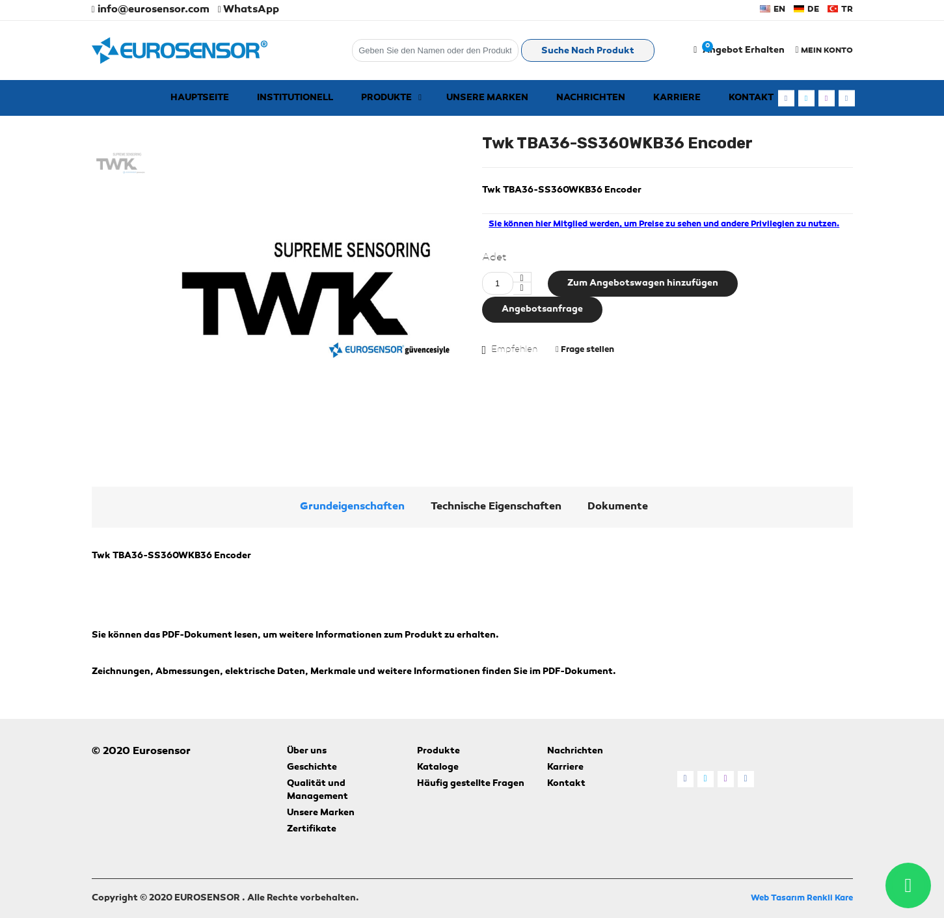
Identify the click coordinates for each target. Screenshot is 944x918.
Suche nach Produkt (587, 51)
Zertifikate (311, 829)
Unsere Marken (321, 813)
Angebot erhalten (744, 50)
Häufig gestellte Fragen (470, 784)
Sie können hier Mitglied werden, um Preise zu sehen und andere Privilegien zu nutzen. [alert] (664, 224)
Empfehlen (514, 349)
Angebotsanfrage (542, 309)
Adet (494, 257)
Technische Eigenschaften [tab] (496, 507)
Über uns (307, 751)
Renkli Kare (830, 898)
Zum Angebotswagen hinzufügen (642, 283)
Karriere (565, 767)
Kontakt (566, 784)
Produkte (438, 751)
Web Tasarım (778, 898)
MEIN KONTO (823, 50)
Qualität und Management (317, 790)
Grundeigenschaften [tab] (352, 507)
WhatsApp (248, 10)
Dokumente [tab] (617, 507)
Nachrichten (575, 751)
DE (806, 9)
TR (840, 9)
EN (772, 9)
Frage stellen (585, 349)
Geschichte (312, 767)
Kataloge (438, 767)
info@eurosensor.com (150, 10)
